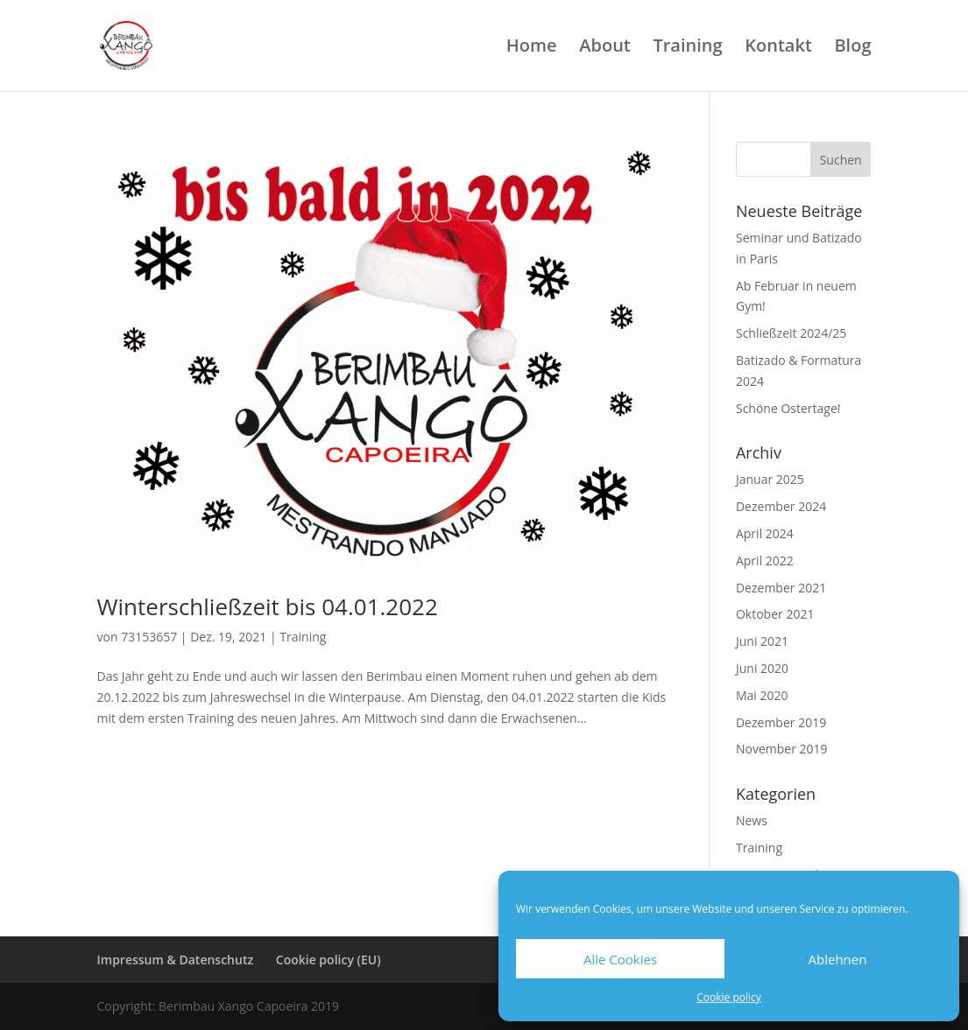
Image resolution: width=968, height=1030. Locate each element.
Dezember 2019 (781, 722)
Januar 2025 (770, 479)
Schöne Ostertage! (788, 408)
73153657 (149, 636)
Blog (852, 48)
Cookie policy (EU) (328, 959)
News (751, 820)
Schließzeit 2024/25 (791, 333)
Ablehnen (838, 959)
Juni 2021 (762, 641)
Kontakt (778, 48)
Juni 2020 (762, 668)
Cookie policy (728, 997)
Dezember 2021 (781, 587)
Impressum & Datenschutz (175, 959)
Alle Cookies (620, 959)
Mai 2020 (762, 695)
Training (687, 48)
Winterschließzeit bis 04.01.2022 (267, 606)
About (605, 48)
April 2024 (765, 533)
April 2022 (765, 560)
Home (531, 48)
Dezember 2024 (781, 506)
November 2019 (782, 748)
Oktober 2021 (775, 614)
